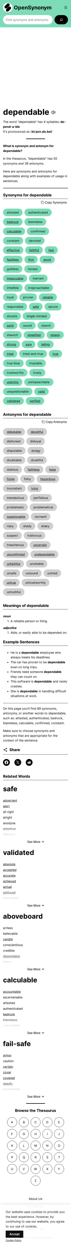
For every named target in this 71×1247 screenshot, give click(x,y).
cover (7, 1072)
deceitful (37, 432)
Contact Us (35, 1206)
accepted (9, 870)
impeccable (15, 278)
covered (9, 1078)
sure (29, 344)
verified (35, 401)
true (55, 354)
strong (11, 344)
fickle (11, 479)
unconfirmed (16, 554)
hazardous (47, 479)
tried (10, 354)
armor (7, 1055)
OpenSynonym (33, 7)
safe (36, 307)
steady (55, 335)
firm (31, 259)
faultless (13, 259)
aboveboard (23, 916)
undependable (44, 554)
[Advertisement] (35, 67)
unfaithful (13, 564)
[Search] (61, 19)
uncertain (40, 545)
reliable (48, 297)
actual (7, 887)
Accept (14, 1237)
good (47, 259)
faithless (34, 469)
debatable (14, 432)
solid (10, 325)
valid (41, 391)
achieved (9, 881)
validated (13, 401)
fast (51, 250)
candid (8, 939)
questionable (16, 517)
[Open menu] (65, 7)
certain (8, 1067)
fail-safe (17, 1043)
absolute (9, 864)
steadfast (34, 335)
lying (34, 488)
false (52, 469)
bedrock (13, 222)
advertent (10, 800)
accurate (9, 875)
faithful (34, 250)
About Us (35, 1199)
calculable (14, 231)
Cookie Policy (13, 1243)
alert (6, 806)
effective (13, 250)
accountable (12, 991)
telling (45, 344)
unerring (13, 382)
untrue (11, 582)
